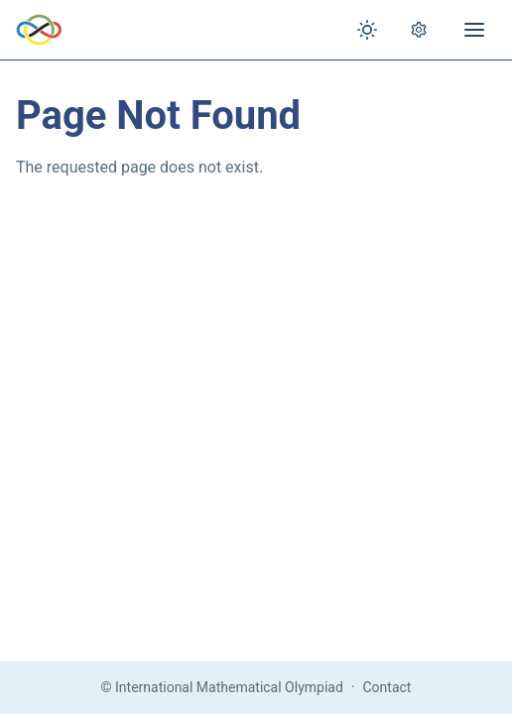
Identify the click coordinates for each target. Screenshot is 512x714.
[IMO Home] (39, 30)
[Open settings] (419, 30)
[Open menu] (474, 30)
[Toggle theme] (367, 30)
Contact (387, 687)
